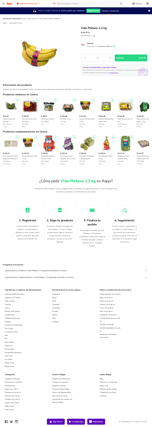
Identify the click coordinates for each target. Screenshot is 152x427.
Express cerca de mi (12, 396)
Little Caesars (10, 301)
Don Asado (9, 328)
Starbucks (8, 346)
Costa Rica (56, 308)
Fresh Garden (43, 19)
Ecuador (55, 311)
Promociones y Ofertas (13, 382)
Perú (54, 318)
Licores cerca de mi (12, 403)
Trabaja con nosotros (60, 382)
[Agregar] (17, 100)
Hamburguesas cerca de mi (110, 294)
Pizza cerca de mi (106, 297)
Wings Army (9, 363)
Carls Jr (7, 308)
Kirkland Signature (55, 19)
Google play (76, 421)
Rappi (5, 23)
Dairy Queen (9, 342)
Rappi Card (104, 386)
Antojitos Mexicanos (12, 318)
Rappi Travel (9, 406)
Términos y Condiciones (109, 382)
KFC (6, 339)
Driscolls (35, 19)
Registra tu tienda (59, 386)
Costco (28, 19)
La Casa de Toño (11, 332)
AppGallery (96, 421)
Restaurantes (10, 386)
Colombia (55, 304)
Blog (101, 379)
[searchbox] (87, 4)
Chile (54, 301)
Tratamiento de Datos (108, 392)
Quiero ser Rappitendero (61, 392)
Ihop (6, 335)
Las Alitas (8, 359)
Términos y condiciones (110, 11)
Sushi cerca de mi (106, 301)
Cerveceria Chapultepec (14, 325)
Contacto (103, 396)
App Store (55, 421)
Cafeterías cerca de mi (108, 315)
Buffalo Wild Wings (12, 311)
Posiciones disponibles (60, 389)
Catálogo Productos (12, 379)
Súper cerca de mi (11, 389)
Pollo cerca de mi (106, 311)
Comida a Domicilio (107, 324)
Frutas (23, 19)
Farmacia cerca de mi (13, 392)
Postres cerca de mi (107, 304)
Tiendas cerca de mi (12, 399)
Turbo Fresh (9, 409)
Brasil (54, 297)
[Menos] (85, 58)
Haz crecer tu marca (59, 396)
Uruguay (55, 322)
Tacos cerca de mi (106, 308)
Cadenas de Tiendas (12, 297)
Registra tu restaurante (61, 379)
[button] (28, 3)
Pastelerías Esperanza (13, 352)
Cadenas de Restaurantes (14, 294)
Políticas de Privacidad (108, 389)
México (54, 315)
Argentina (56, 294)
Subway (8, 304)
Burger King (9, 366)
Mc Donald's (9, 349)
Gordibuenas (9, 315)
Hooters (8, 322)
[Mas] (110, 58)
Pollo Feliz (8, 356)
